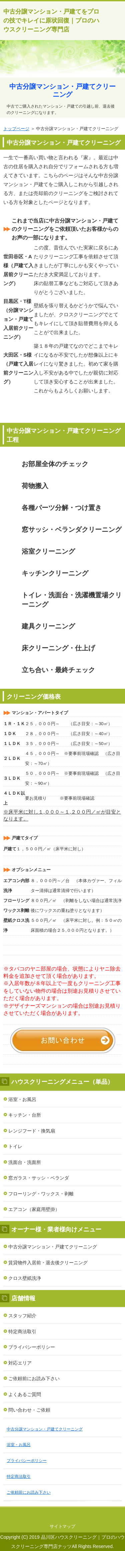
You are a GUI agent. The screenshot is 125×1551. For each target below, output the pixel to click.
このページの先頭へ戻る (62, 1514)
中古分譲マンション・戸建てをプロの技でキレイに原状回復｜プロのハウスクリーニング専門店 (51, 20)
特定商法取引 (22, 1331)
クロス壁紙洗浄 (24, 1278)
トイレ (15, 1146)
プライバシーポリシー (31, 1347)
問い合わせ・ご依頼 (29, 1410)
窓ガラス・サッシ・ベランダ (38, 1177)
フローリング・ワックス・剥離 (41, 1193)
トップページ (16, 128)
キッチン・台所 (24, 1115)
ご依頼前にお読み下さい (34, 1378)
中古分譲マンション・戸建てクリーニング (52, 1246)
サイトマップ (63, 1526)
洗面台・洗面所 (24, 1162)
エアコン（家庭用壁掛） (34, 1209)
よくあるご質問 (24, 1394)
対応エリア (20, 1363)
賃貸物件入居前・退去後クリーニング (48, 1262)
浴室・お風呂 (22, 1099)
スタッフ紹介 (22, 1315)
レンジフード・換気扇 (31, 1130)
